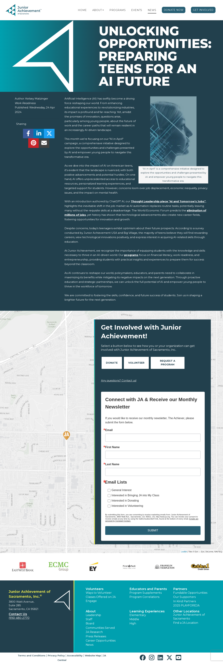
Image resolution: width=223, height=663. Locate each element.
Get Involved (203, 10)
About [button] (91, 611)
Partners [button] (180, 589)
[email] (44, 144)
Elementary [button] (137, 615)
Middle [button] (134, 619)
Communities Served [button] (100, 627)
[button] (103, 10)
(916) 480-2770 (19, 618)
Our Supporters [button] (184, 597)
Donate (112, 362)
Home (82, 10)
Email (109, 430)
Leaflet (184, 552)
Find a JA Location (185, 622)
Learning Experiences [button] (147, 611)
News (152, 10)
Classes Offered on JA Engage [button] (101, 598)
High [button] (132, 623)
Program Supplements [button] (145, 592)
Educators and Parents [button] (148, 589)
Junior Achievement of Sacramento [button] (189, 616)
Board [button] (90, 623)
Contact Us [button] (18, 614)
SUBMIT (153, 530)
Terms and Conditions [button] (31, 655)
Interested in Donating (125, 500)
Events (136, 10)
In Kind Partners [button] (184, 601)
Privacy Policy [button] (56, 655)
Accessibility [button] (75, 655)
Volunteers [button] (94, 589)
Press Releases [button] (96, 636)
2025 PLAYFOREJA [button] (186, 605)
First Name (112, 447)
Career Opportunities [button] (101, 640)
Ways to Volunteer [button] (99, 592)
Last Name (112, 464)
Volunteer (136, 362)
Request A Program (167, 362)
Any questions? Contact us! (118, 380)
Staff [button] (89, 619)
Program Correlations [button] (144, 597)
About (97, 10)
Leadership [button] (93, 615)
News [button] (89, 644)
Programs (117, 10)
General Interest (122, 490)
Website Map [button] (93, 655)
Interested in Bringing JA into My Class (135, 495)
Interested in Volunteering (127, 505)
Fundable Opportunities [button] (190, 592)
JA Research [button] (94, 632)
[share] (28, 134)
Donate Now (174, 10)
